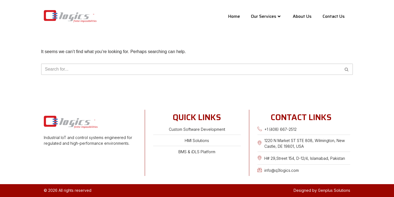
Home (234, 16)
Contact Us (334, 16)
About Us (302, 16)
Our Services (265, 16)
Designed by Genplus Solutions (322, 190)
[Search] (191, 69)
